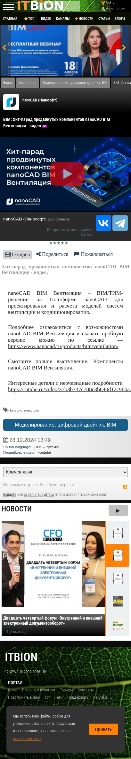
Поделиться (52, 254)
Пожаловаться (93, 254)
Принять (103, 729)
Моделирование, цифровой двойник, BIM (65, 425)
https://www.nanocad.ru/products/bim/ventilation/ (63, 346)
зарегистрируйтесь (39, 494)
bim (36, 410)
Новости (17, 509)
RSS (125, 487)
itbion (21, 657)
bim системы (20, 410)
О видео (17, 254)
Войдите (9, 494)
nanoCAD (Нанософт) (39, 100)
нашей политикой (27, 738)
